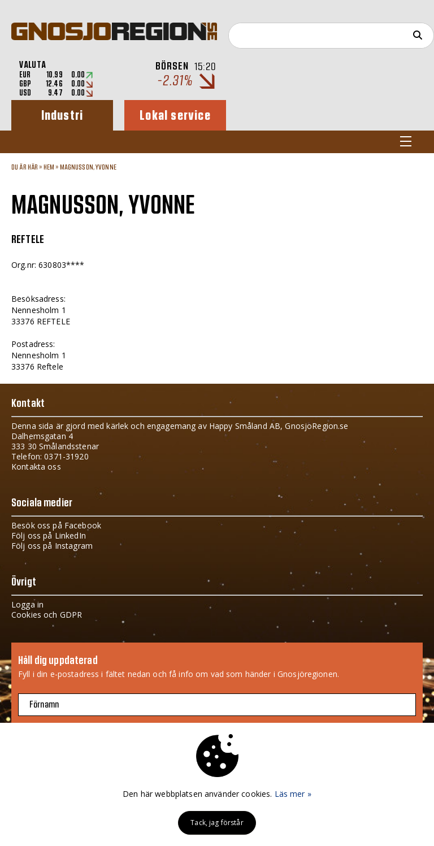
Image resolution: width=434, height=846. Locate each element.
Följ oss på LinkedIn (48, 535)
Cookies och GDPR (46, 614)
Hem (49, 167)
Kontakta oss (36, 466)
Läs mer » (293, 793)
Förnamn (44, 704)
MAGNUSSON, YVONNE (88, 167)
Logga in (27, 604)
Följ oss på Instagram (52, 545)
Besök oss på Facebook (56, 525)
